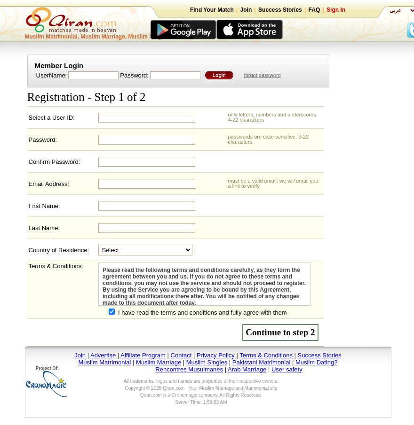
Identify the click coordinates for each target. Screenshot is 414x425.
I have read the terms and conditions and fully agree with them (202, 312)
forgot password (262, 75)
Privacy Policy (216, 355)
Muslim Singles (206, 362)
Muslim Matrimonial (104, 362)
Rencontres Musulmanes (189, 369)
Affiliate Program (143, 355)
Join (246, 10)
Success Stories (280, 10)
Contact (181, 355)
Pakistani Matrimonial (261, 362)
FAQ (314, 10)
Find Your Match (212, 10)
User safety (287, 369)
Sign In (335, 10)
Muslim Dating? (316, 362)
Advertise (103, 355)
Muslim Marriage (158, 362)
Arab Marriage (247, 369)
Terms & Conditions (266, 355)
